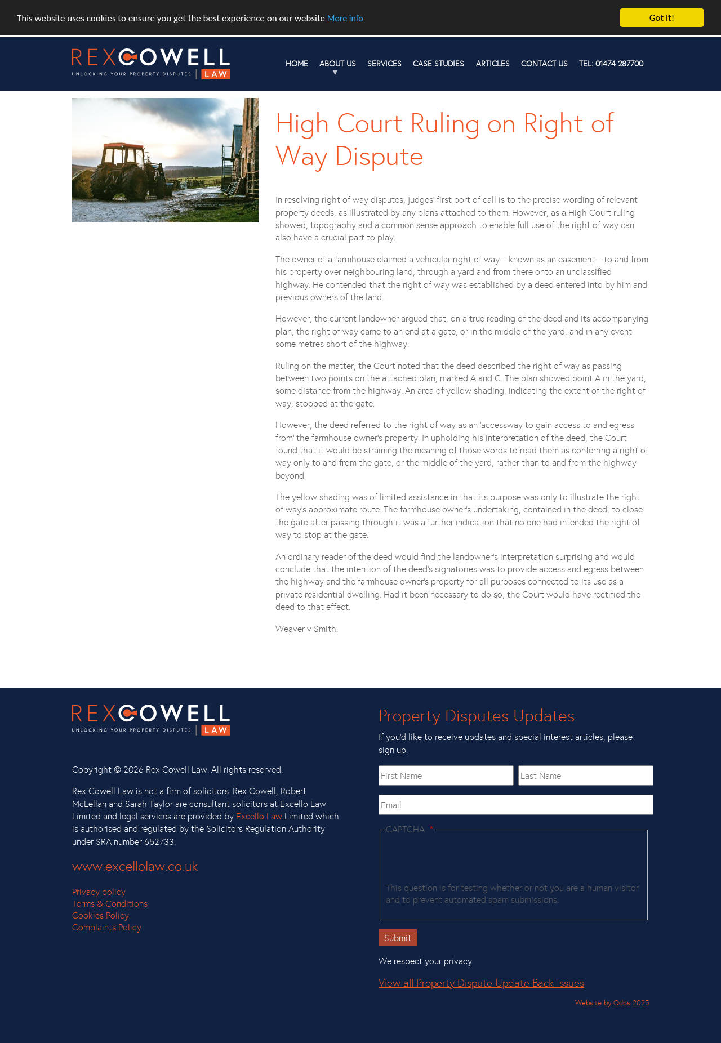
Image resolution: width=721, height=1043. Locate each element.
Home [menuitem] (297, 64)
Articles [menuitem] (493, 64)
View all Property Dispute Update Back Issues (481, 983)
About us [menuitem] (335, 68)
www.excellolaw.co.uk (135, 866)
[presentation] (471, 860)
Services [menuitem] (384, 64)
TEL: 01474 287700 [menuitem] (611, 64)
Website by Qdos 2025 (612, 1003)
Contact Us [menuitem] (544, 64)
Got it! (661, 18)
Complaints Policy (106, 927)
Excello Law (259, 816)
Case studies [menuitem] (438, 64)
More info (345, 18)
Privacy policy (99, 891)
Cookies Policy (100, 915)
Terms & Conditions (110, 903)
